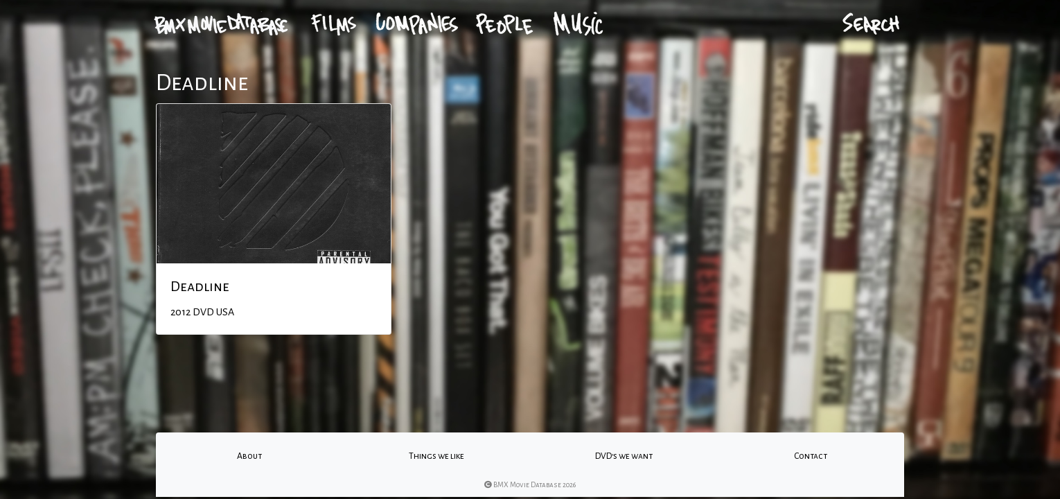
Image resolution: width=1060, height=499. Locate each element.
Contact (810, 456)
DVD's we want (624, 456)
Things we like (436, 456)
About (249, 456)
